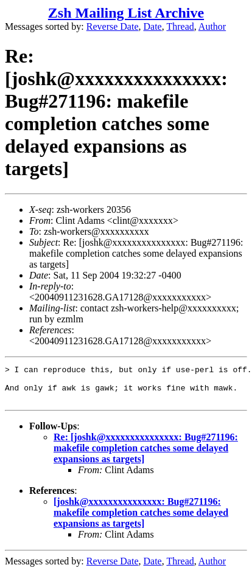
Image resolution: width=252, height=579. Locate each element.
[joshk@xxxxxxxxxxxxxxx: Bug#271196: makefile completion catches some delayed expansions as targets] (141, 520)
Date (153, 26)
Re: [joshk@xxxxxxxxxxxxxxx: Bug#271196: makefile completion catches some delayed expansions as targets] (146, 455)
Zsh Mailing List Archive (126, 13)
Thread (180, 26)
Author (212, 26)
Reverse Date (112, 26)
